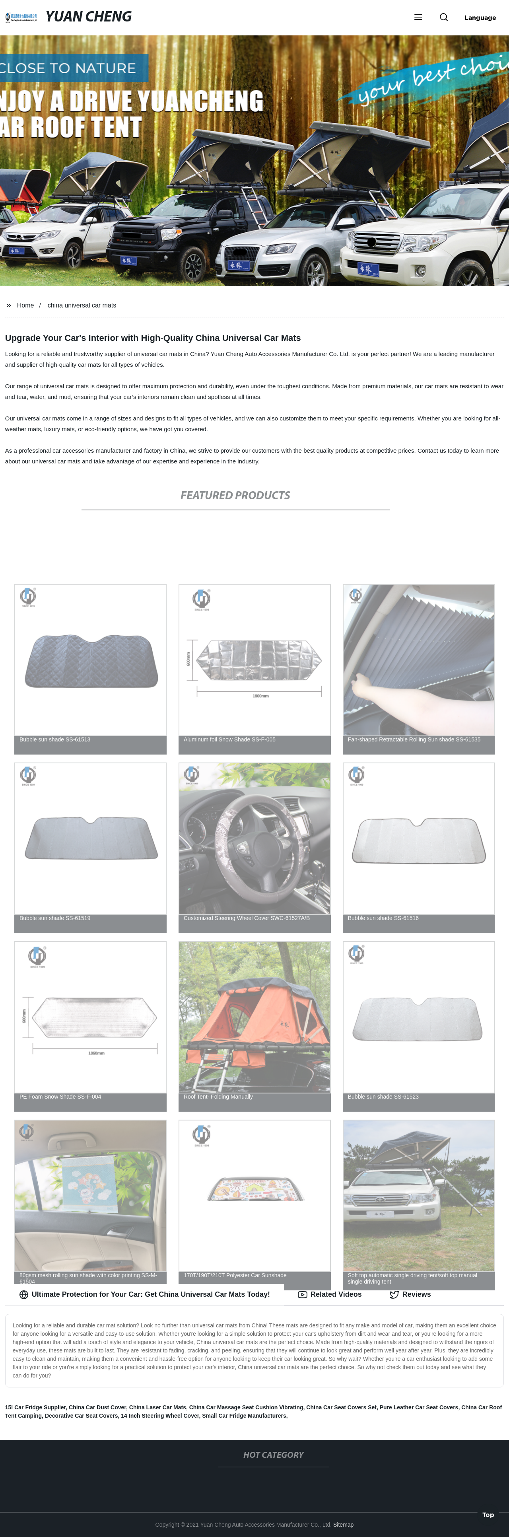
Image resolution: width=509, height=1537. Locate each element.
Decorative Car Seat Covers (81, 1415)
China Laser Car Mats (157, 1407)
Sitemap (343, 1524)
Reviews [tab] (410, 1295)
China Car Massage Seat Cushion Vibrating (246, 1407)
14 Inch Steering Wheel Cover (160, 1415)
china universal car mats (82, 305)
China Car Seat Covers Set (341, 1407)
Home (25, 305)
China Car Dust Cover (97, 1407)
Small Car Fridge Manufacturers (244, 1415)
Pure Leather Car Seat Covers (419, 1407)
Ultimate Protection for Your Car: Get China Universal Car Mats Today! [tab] (144, 1295)
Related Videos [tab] (330, 1295)
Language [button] (480, 17)
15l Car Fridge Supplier (35, 1407)
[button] (418, 17)
